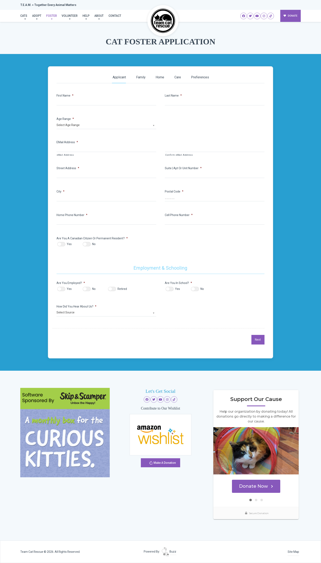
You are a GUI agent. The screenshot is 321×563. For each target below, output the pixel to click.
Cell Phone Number (179, 215)
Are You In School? (178, 283)
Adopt (36, 15)
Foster (51, 15)
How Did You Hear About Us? (76, 306)
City (60, 191)
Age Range (65, 118)
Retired (122, 289)
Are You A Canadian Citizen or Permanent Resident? (92, 238)
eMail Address (67, 142)
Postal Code (174, 191)
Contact (115, 15)
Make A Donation (162, 463)
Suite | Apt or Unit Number (183, 168)
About (99, 15)
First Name (65, 95)
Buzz (169, 551)
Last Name (173, 95)
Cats (23, 15)
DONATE (291, 15)
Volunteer (70, 15)
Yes (69, 244)
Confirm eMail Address (179, 155)
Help (86, 15)
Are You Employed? (71, 283)
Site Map (293, 551)
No (94, 244)
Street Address (68, 168)
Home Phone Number (72, 215)
